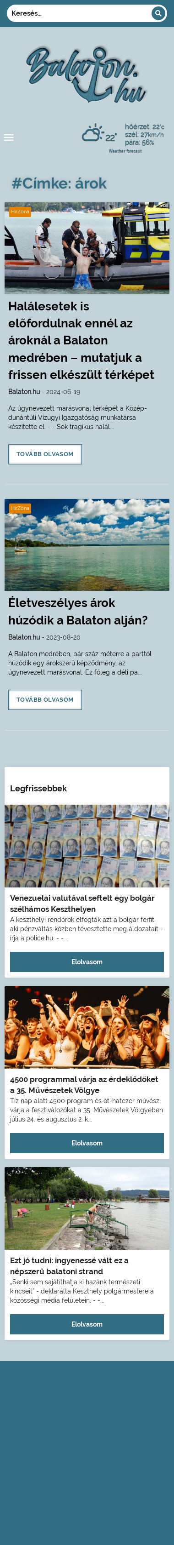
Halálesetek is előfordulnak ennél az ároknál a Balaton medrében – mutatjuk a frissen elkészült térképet (81, 340)
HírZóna (20, 212)
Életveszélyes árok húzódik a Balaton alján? (78, 611)
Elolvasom (87, 962)
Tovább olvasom (45, 454)
